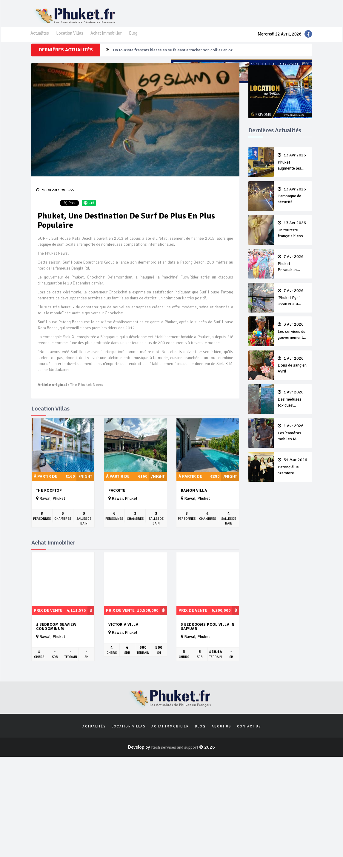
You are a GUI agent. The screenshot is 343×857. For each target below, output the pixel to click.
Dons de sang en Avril (293, 373)
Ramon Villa (194, 503)
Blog (141, 39)
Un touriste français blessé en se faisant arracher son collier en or (293, 239)
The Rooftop (49, 503)
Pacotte (116, 503)
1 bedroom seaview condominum (56, 638)
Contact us (249, 739)
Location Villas (73, 39)
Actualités (40, 39)
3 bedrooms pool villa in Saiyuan (208, 638)
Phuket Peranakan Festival (293, 273)
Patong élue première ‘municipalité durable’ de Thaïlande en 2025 (293, 473)
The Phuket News (86, 397)
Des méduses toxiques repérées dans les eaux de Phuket (293, 407)
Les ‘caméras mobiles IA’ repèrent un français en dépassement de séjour (293, 440)
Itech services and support (175, 761)
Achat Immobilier (112, 39)
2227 (67, 199)
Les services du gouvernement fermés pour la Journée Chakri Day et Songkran (293, 340)
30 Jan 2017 (47, 199)
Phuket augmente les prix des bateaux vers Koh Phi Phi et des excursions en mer (293, 173)
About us (221, 739)
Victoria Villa (123, 636)
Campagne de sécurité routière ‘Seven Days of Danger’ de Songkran (181, 60)
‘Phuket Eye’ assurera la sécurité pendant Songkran (293, 306)
